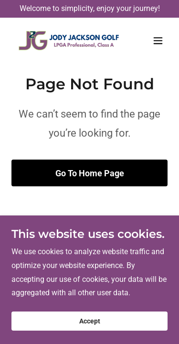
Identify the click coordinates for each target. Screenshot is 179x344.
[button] (158, 40)
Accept (89, 321)
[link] (66, 41)
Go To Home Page (89, 173)
